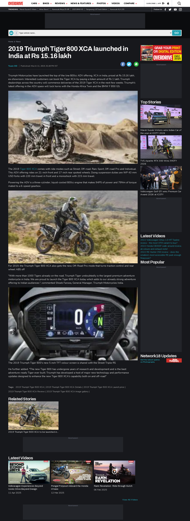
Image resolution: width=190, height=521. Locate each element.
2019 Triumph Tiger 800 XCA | (31, 387)
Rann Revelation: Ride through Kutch (113, 486)
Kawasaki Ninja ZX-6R (60, 9)
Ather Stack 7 (44, 9)
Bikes (47, 3)
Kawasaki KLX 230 (117, 9)
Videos (116, 3)
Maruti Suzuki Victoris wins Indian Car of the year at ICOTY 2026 (160, 132)
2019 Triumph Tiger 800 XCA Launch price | (105, 387)
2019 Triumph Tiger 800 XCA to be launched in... (33, 432)
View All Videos (130, 499)
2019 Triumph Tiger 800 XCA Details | (65, 387)
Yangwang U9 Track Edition (96, 9)
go (176, 32)
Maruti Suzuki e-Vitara (28, 9)
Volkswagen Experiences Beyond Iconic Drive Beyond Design (25, 487)
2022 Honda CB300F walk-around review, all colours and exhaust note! (160, 247)
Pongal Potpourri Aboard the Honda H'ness (69, 487)
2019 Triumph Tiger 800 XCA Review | (27, 391)
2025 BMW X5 (77, 9)
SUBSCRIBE (151, 3)
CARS (35, 3)
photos (102, 3)
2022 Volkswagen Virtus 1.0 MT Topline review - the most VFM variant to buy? (159, 241)
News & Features (82, 3)
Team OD (12, 66)
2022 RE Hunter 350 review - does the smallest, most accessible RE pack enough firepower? (160, 255)
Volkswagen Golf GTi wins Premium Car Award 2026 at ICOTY (160, 193)
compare (130, 3)
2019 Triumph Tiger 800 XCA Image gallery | (68, 391)
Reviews (61, 3)
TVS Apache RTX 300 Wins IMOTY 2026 (158, 162)
